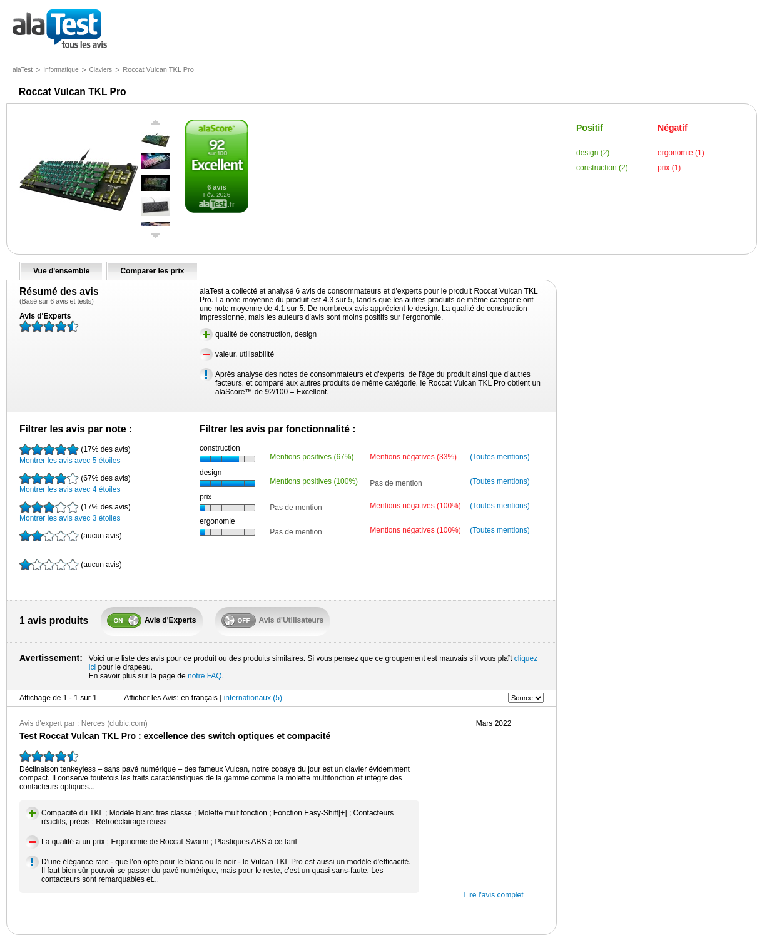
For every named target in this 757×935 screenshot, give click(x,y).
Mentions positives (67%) (311, 456)
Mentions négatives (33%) (413, 456)
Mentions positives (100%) (314, 481)
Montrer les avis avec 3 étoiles (75, 512)
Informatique (60, 69)
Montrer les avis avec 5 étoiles (75, 454)
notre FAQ (205, 676)
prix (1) (669, 167)
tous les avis (60, 29)
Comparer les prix (152, 271)
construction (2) (602, 167)
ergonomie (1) (681, 152)
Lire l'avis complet (494, 895)
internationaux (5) (253, 697)
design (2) (592, 152)
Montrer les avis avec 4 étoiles (75, 483)
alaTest (23, 69)
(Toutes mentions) (499, 456)
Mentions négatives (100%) (415, 505)
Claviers (101, 69)
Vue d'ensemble (61, 271)
